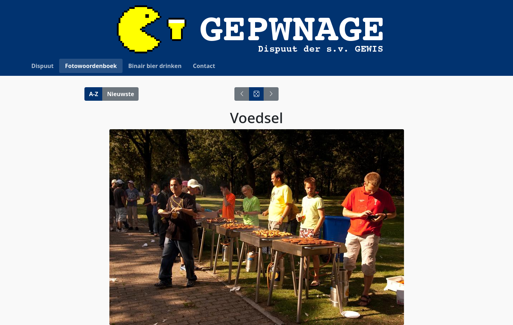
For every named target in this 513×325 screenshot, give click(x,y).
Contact (204, 66)
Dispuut (42, 66)
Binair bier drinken (155, 66)
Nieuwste (120, 94)
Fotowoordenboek (91, 66)
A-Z (93, 94)
